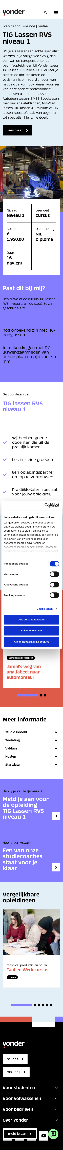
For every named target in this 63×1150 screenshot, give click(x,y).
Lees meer (15, 130)
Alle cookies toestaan (31, 619)
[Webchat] (53, 1134)
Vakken (31, 748)
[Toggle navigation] (56, 1088)
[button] (27, 695)
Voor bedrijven (18, 1109)
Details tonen (45, 608)
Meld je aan (17, 1134)
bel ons (12, 1059)
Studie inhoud (31, 732)
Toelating (31, 740)
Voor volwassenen (22, 1098)
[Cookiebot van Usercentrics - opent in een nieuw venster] (45, 505)
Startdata (31, 765)
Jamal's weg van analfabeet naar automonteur (24, 672)
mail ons (13, 1072)
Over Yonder (15, 1120)
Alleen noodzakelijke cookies (31, 641)
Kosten (31, 756)
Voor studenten (19, 1087)
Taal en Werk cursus (27, 969)
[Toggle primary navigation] (56, 12)
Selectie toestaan (31, 630)
